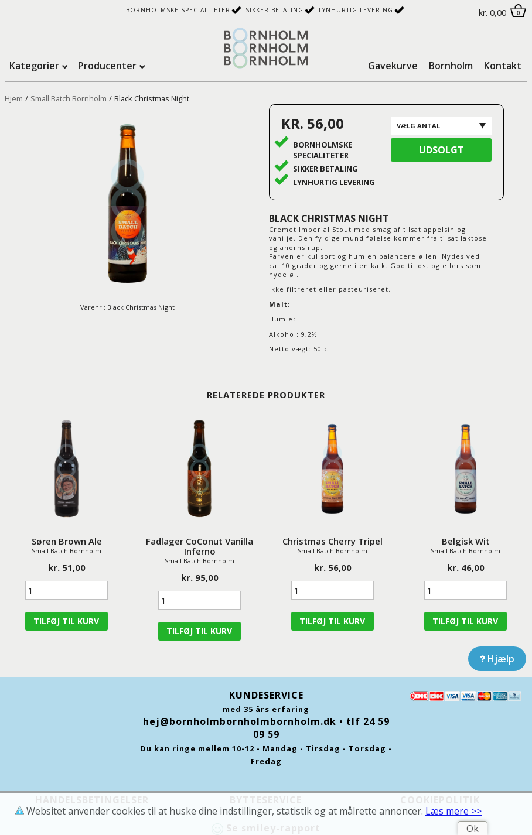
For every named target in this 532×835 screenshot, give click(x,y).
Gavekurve (393, 65)
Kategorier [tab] (34, 65)
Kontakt (502, 65)
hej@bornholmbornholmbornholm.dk (239, 721)
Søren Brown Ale (67, 541)
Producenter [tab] (107, 65)
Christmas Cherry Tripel (332, 541)
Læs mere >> (453, 811)
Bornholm (451, 65)
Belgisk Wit (466, 541)
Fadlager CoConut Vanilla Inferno (199, 546)
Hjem (14, 98)
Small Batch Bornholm (68, 98)
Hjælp (497, 658)
